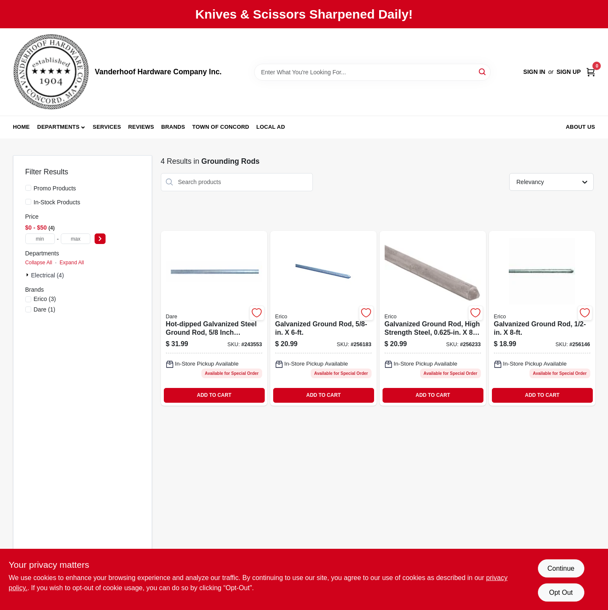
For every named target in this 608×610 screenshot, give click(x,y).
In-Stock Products (57, 202)
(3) (45, 299)
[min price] (40, 238)
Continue (560, 568)
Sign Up (568, 71)
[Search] (483, 72)
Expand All (72, 263)
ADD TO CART (214, 395)
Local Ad (270, 127)
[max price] (75, 238)
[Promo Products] (28, 188)
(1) (44, 309)
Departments (58, 127)
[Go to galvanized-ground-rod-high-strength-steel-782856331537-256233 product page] (433, 318)
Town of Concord (220, 127)
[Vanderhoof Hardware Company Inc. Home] (51, 72)
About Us (580, 127)
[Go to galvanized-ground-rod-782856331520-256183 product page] (323, 318)
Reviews (141, 127)
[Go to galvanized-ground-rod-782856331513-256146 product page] (542, 318)
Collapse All (38, 263)
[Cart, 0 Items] (590, 72)
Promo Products (55, 188)
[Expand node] (28, 275)
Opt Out (561, 592)
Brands (173, 127)
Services (107, 127)
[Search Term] (372, 72)
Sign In (534, 71)
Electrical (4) (47, 275)
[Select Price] (100, 238)
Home (21, 127)
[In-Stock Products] (28, 202)
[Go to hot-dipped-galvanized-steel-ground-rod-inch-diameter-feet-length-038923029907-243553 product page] (214, 318)
